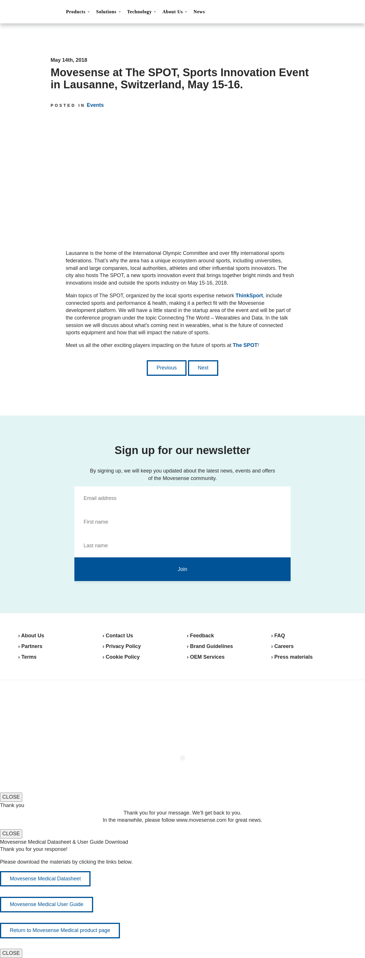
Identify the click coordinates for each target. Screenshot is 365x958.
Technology (139, 11)
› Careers (282, 646)
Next (203, 368)
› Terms (27, 657)
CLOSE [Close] (11, 797)
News (199, 11)
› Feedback (200, 635)
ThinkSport (249, 295)
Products (75, 11)
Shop (339, 12)
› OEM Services (206, 657)
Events (95, 105)
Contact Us (311, 12)
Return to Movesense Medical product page (60, 930)
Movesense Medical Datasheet (45, 879)
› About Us (31, 635)
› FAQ (278, 635)
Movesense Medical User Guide (46, 904)
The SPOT (245, 345)
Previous (167, 368)
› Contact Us (118, 635)
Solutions (106, 11)
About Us (172, 11)
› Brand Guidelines (210, 646)
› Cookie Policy (121, 657)
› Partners (30, 646)
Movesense (47, 700)
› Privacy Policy (122, 646)
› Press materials (292, 657)
